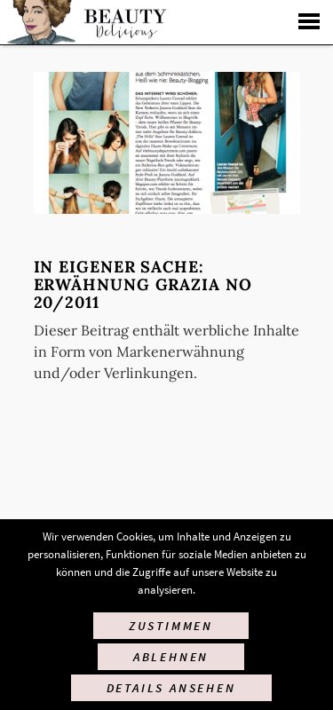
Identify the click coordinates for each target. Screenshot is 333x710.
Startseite (85, 22)
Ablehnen (171, 657)
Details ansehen (171, 688)
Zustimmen (171, 626)
